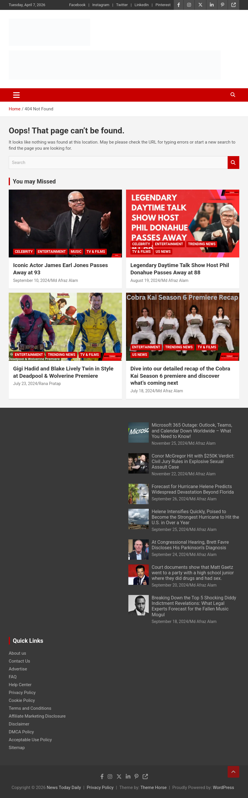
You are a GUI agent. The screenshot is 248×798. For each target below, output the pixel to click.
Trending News (201, 244)
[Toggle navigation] (16, 95)
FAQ (13, 676)
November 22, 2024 (169, 474)
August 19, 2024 (145, 280)
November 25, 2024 (169, 443)
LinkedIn (141, 5)
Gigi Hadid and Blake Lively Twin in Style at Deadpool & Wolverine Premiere (63, 372)
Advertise (18, 669)
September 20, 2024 (170, 585)
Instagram (100, 5)
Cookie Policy (22, 700)
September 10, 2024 (31, 280)
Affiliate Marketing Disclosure (37, 716)
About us (17, 653)
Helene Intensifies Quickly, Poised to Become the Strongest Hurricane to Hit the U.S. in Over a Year (195, 517)
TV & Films (95, 252)
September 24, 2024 (170, 554)
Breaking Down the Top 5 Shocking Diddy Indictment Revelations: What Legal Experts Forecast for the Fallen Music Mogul (194, 606)
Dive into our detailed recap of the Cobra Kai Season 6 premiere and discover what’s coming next (180, 375)
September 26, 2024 (170, 499)
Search (233, 162)
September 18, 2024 (170, 621)
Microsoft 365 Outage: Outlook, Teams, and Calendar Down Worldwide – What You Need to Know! (192, 430)
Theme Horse (153, 787)
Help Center (20, 684)
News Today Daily (64, 787)
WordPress (223, 787)
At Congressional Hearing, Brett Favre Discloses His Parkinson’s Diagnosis (190, 544)
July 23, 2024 (25, 383)
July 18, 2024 (142, 391)
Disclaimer (19, 724)
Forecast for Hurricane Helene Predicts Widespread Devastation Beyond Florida (193, 489)
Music (76, 252)
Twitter (122, 5)
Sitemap (17, 747)
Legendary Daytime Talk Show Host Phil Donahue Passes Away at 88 (179, 269)
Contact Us (19, 661)
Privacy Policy (22, 692)
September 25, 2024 (170, 529)
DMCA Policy (21, 732)
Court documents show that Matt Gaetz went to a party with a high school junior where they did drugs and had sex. (193, 572)
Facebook (77, 5)
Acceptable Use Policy (30, 739)
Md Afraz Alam (64, 280)
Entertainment (52, 252)
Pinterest (163, 5)
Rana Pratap (50, 383)
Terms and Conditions (30, 708)
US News (163, 252)
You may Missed (34, 181)
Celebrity (24, 252)
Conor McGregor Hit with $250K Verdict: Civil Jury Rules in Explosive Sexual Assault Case (193, 461)
